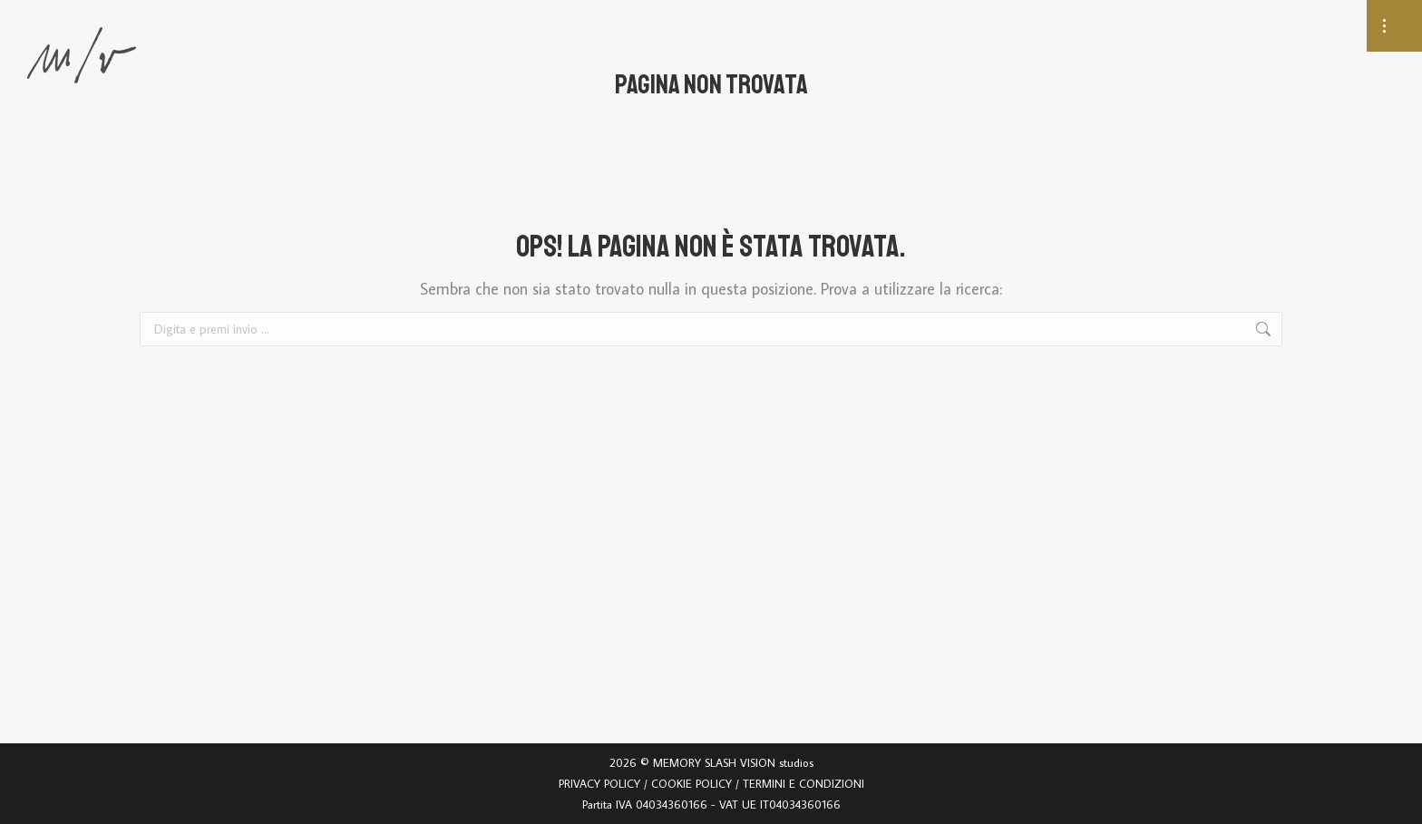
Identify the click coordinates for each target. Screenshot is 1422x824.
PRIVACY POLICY (599, 783)
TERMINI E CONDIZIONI (803, 783)
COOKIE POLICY (691, 783)
